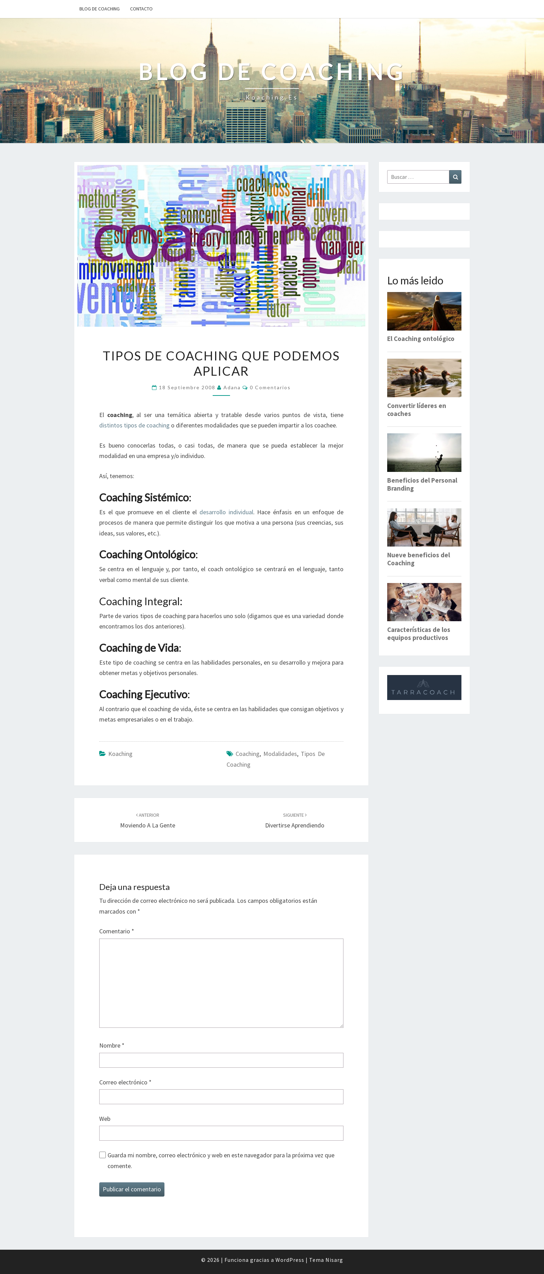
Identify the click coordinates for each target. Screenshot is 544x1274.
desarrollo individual (226, 512)
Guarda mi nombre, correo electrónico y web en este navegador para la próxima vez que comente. (221, 1160)
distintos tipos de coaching (134, 425)
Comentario (116, 931)
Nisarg (334, 1259)
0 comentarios (270, 387)
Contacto (141, 9)
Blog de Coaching (99, 9)
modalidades (280, 754)
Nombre (112, 1045)
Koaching (120, 754)
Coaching (248, 754)
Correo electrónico (125, 1082)
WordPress (289, 1259)
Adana (232, 387)
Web (104, 1119)
